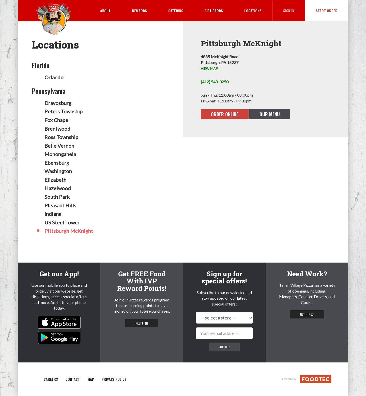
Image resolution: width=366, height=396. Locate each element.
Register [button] (141, 323)
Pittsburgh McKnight (68, 231)
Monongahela (60, 154)
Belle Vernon (59, 146)
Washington (58, 171)
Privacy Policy (114, 379)
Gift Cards (214, 10)
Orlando (54, 77)
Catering (175, 10)
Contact (73, 379)
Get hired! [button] (307, 314)
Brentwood (57, 129)
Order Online (224, 114)
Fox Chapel (57, 120)
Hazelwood (57, 188)
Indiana (52, 214)
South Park (57, 197)
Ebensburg (56, 163)
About (105, 10)
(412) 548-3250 (214, 81)
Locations (253, 10)
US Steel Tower (62, 222)
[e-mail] (224, 333)
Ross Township (61, 137)
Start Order (327, 10)
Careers (51, 379)
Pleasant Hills (60, 205)
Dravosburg (57, 103)
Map (90, 379)
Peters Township (63, 111)
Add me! (224, 347)
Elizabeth (55, 180)
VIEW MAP (209, 69)
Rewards (139, 10)
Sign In (294, 10)
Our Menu (270, 114)
